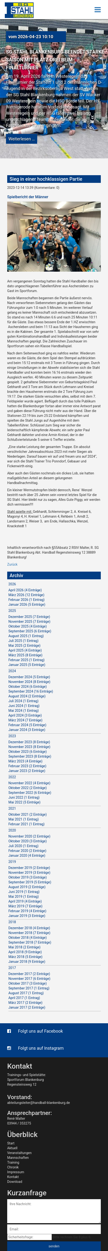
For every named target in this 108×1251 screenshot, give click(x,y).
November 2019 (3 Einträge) (29, 872)
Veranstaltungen (19, 1153)
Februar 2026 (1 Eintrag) (26, 600)
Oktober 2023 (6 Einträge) (27, 752)
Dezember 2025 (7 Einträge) (29, 617)
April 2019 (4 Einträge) (25, 901)
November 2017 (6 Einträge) (29, 979)
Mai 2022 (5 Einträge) (24, 802)
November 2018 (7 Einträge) (29, 933)
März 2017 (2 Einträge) (25, 1003)
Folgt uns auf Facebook (35, 1031)
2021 (12, 808)
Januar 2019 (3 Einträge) (26, 916)
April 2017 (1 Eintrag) (24, 998)
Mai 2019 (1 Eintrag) (23, 896)
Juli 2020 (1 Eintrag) (23, 846)
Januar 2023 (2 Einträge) (26, 771)
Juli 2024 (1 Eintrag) (23, 701)
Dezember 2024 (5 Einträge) (29, 677)
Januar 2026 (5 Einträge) (26, 604)
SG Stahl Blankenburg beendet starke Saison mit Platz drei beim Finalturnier (55, 60)
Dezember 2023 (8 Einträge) (29, 742)
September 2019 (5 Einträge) (29, 882)
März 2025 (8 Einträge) (25, 655)
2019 (12, 862)
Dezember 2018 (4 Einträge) (29, 928)
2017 (12, 968)
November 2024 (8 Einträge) (29, 682)
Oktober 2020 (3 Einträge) (27, 841)
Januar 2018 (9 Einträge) (26, 962)
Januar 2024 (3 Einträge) (26, 730)
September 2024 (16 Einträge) (30, 691)
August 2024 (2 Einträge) (27, 696)
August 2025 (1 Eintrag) (26, 636)
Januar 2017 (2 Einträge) (26, 1007)
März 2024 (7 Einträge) (25, 720)
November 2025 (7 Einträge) (29, 621)
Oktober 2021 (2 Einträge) (27, 814)
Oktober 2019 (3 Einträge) (27, 877)
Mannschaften (18, 1158)
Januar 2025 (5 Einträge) (26, 665)
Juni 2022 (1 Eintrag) (24, 797)
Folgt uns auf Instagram (35, 1048)
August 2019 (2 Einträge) (27, 887)
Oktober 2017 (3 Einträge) (27, 983)
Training (13, 1162)
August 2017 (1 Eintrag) (26, 993)
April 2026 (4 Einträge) (25, 590)
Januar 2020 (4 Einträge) (26, 855)
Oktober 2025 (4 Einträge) (27, 626)
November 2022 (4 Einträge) (29, 783)
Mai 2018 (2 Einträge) (24, 947)
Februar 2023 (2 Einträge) (27, 766)
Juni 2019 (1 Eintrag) (24, 892)
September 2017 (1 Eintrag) (28, 988)
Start (10, 1143)
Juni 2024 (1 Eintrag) (24, 706)
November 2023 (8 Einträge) (29, 747)
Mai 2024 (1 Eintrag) (23, 710)
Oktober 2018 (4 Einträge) (27, 938)
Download (14, 1182)
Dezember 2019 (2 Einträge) (29, 868)
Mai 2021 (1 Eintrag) (23, 819)
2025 (12, 611)
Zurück (12, 564)
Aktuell (12, 1148)
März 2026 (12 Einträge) (26, 595)
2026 (12, 584)
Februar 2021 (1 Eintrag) (26, 824)
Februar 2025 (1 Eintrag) (26, 660)
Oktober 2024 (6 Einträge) (27, 686)
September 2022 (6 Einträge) (29, 793)
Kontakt (13, 1177)
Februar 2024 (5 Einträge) (27, 725)
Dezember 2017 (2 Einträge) (29, 974)
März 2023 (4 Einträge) (25, 761)
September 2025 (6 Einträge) (29, 631)
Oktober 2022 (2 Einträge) (27, 788)
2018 (12, 922)
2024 (12, 671)
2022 (12, 777)
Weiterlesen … (21, 138)
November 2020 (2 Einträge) (29, 836)
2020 (12, 830)
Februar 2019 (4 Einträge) (27, 911)
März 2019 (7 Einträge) (25, 906)
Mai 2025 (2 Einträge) (24, 645)
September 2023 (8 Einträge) (29, 756)
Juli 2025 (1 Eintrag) (23, 641)
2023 (12, 736)
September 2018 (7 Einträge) (29, 942)
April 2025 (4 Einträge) (25, 650)
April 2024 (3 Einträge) (25, 715)
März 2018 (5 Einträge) (25, 957)
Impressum (15, 1172)
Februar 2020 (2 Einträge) (27, 851)
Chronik (13, 1167)
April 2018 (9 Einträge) (25, 952)
